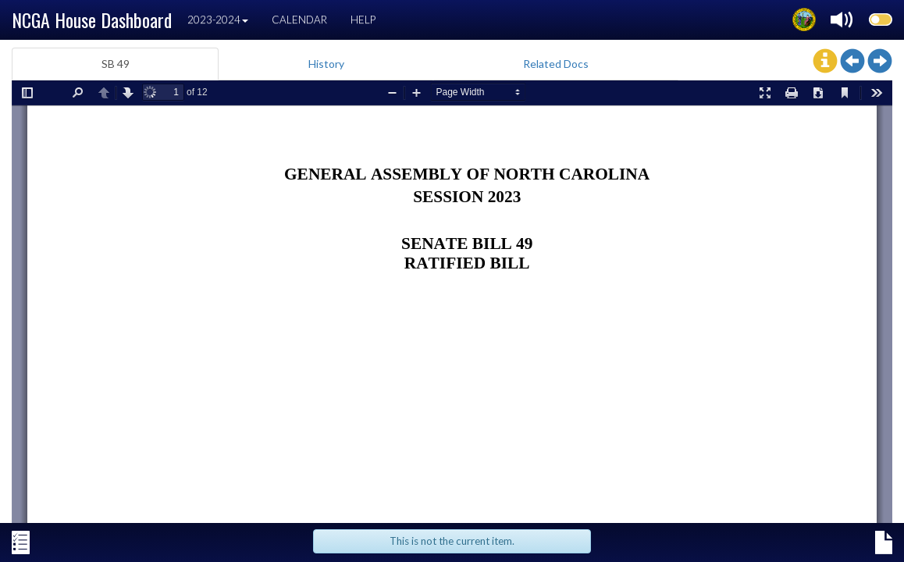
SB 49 (115, 63)
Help (363, 19)
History (326, 63)
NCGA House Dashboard (92, 19)
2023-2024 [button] (217, 19)
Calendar (299, 19)
